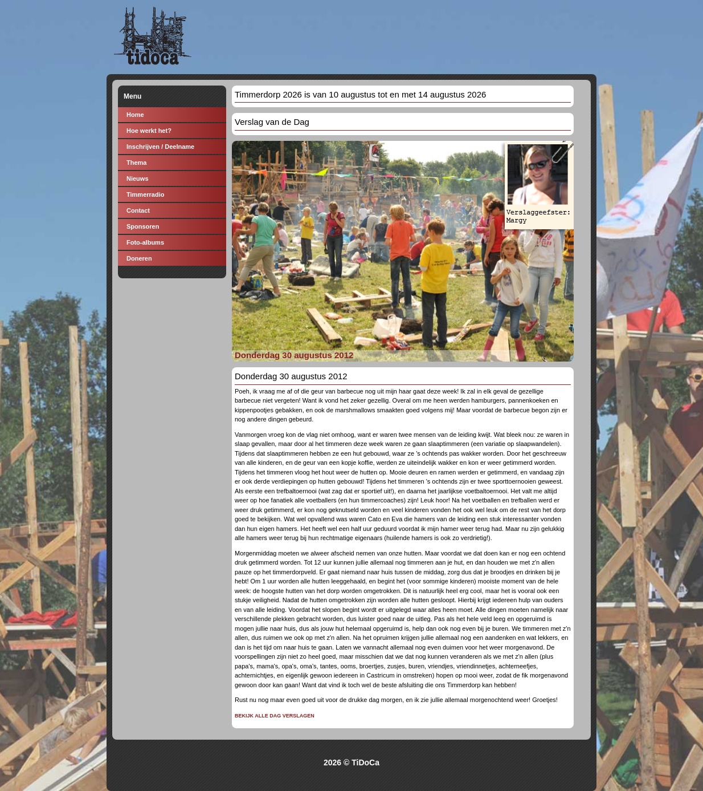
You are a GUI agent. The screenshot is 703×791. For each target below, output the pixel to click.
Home (135, 114)
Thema (136, 162)
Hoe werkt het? (148, 130)
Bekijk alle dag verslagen (274, 716)
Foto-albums (145, 242)
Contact (138, 210)
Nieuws (137, 178)
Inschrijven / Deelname (160, 146)
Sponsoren (142, 226)
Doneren (139, 258)
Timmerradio (145, 194)
